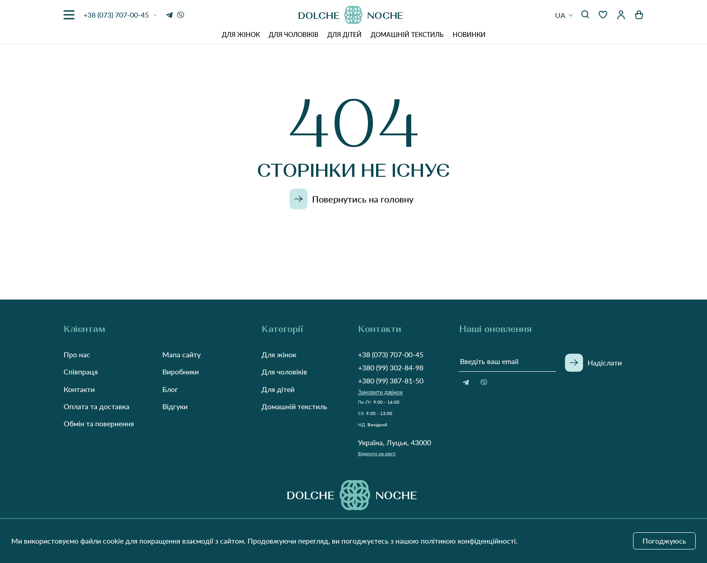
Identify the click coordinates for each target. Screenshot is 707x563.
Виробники (180, 371)
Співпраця (81, 371)
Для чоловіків (293, 34)
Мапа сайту (181, 354)
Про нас (77, 354)
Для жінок (241, 34)
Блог (170, 389)
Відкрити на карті (376, 453)
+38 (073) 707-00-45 (390, 354)
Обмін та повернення (99, 423)
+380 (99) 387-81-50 (390, 380)
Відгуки (175, 406)
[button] (564, 15)
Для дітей (344, 34)
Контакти (79, 389)
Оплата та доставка (96, 406)
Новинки (469, 34)
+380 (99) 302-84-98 (390, 367)
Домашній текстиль (407, 34)
